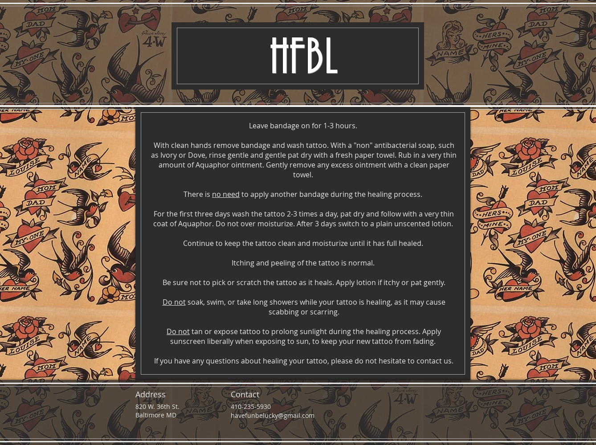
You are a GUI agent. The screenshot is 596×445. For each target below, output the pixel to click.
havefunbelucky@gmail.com (272, 415)
